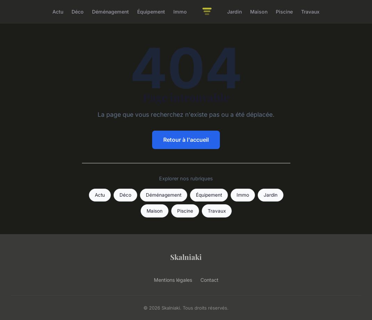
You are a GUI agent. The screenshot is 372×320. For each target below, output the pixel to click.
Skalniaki (186, 257)
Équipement (151, 12)
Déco (78, 12)
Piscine (284, 12)
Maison (258, 12)
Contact (209, 280)
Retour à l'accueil (186, 139)
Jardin (234, 12)
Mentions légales (173, 280)
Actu (57, 12)
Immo (180, 12)
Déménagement (110, 12)
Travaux (310, 12)
